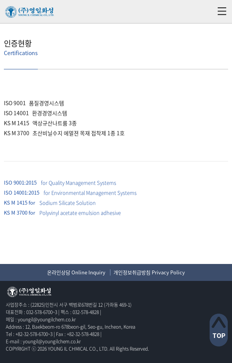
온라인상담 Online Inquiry (76, 272)
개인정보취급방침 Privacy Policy (149, 272)
